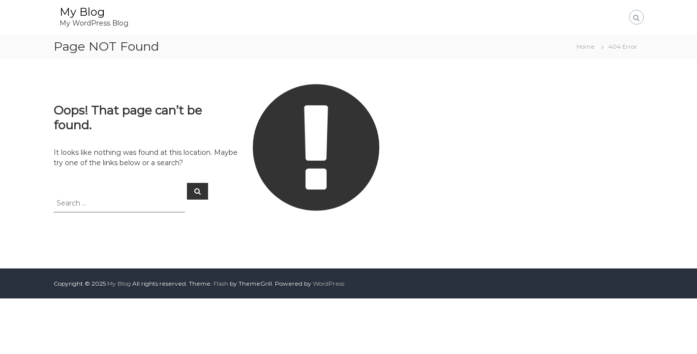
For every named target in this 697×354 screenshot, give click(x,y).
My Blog (82, 12)
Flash (220, 283)
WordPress (328, 283)
